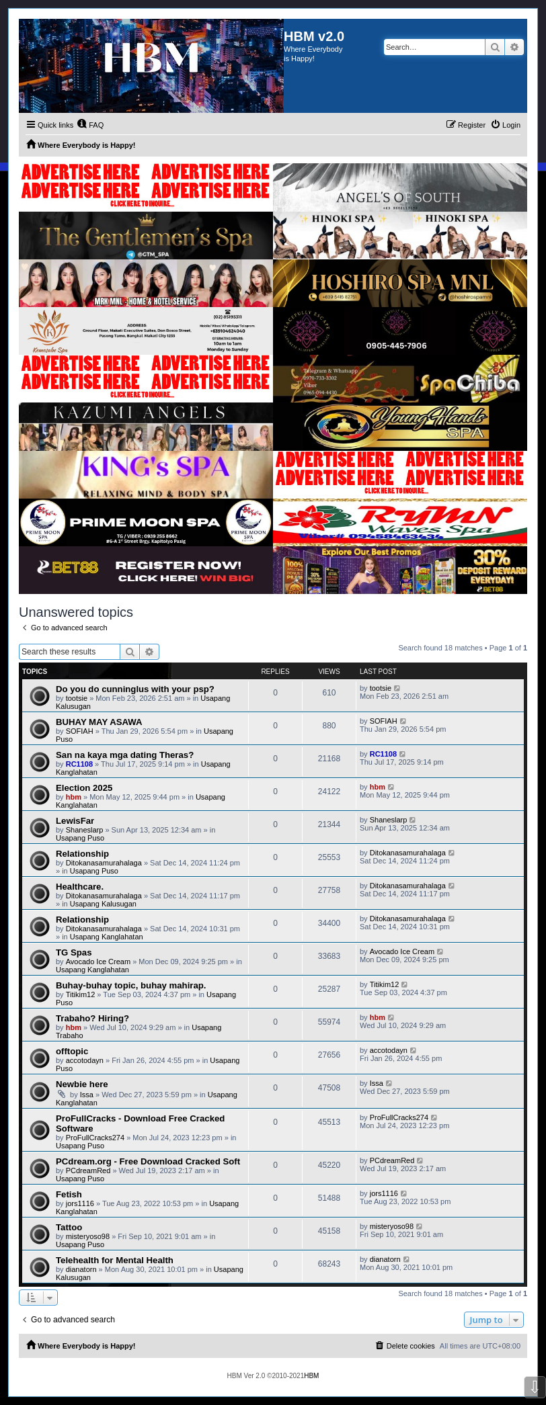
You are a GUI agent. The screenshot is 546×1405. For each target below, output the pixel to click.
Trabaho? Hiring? (92, 1018)
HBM (311, 1375)
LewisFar (75, 821)
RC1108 (79, 764)
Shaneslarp (85, 830)
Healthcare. (80, 887)
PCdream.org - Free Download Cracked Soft (148, 1161)
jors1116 (80, 1203)
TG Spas (74, 952)
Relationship (82, 854)
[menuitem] (90, 125)
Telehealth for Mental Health (114, 1260)
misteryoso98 (88, 1236)
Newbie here (82, 1084)
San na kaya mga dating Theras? (125, 755)
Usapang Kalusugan (103, 904)
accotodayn (85, 1060)
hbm (73, 797)
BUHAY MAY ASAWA (99, 722)
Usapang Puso (80, 838)
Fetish (69, 1194)
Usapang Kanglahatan (106, 937)
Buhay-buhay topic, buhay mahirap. (131, 985)
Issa (86, 1095)
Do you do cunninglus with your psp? (135, 689)
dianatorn (81, 1269)
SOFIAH (79, 731)
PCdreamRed (88, 1170)
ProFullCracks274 (95, 1138)
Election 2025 (84, 788)
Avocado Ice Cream (98, 961)
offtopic (72, 1051)
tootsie (76, 698)
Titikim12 (80, 994)
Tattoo (69, 1227)
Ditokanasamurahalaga (104, 863)
